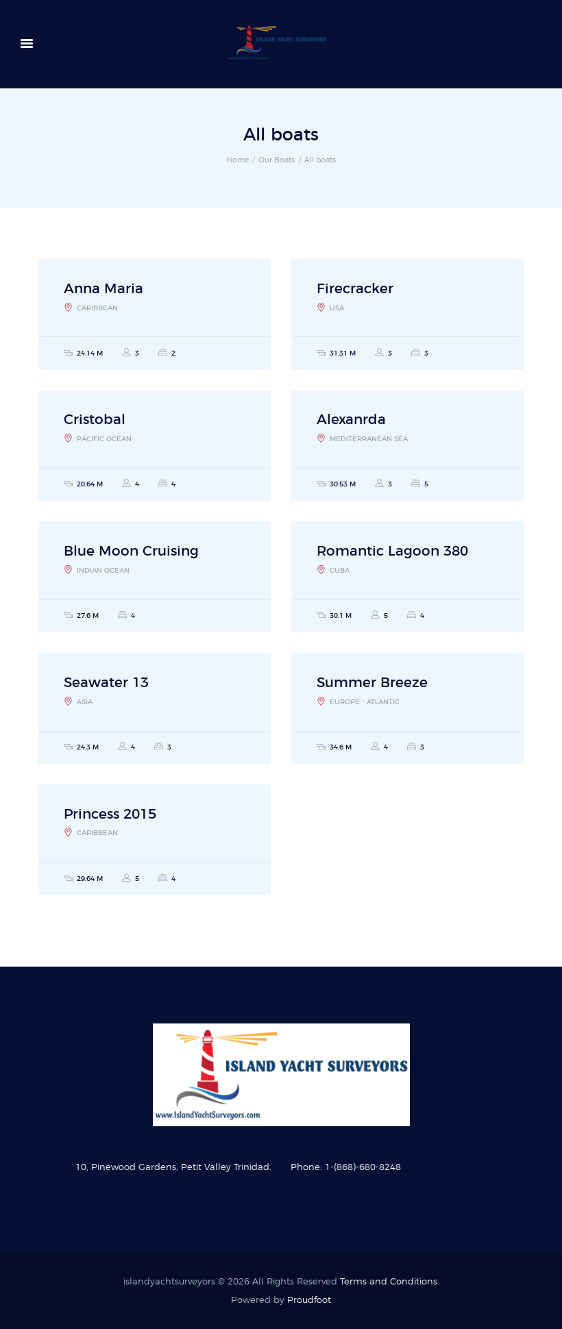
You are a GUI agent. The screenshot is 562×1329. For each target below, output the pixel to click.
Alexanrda (351, 420)
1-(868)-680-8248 (363, 1167)
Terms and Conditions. (389, 1282)
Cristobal (94, 420)
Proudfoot (309, 1300)
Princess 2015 (110, 814)
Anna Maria (103, 289)
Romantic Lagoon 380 (392, 551)
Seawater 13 (106, 683)
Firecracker (355, 289)
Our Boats (276, 160)
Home (237, 160)
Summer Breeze (372, 683)
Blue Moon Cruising (131, 551)
